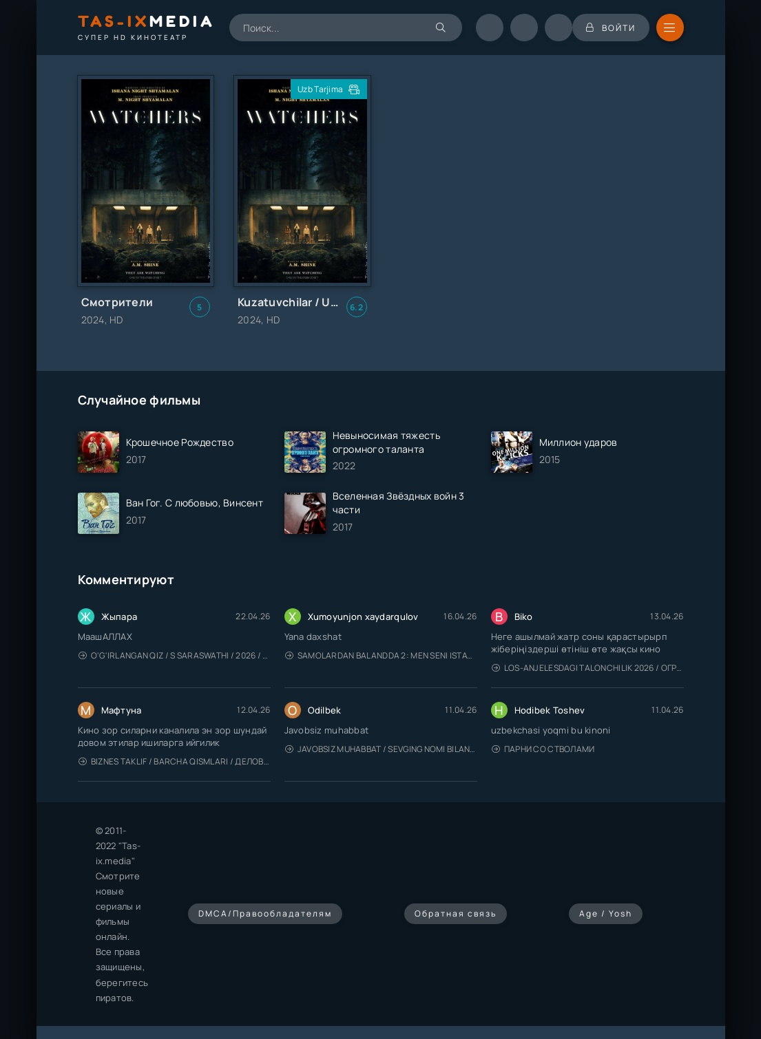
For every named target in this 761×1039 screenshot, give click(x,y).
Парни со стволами (543, 749)
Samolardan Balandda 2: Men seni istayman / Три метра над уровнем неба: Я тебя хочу (381, 655)
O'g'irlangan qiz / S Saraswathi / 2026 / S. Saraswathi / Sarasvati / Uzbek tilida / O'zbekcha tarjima (175, 655)
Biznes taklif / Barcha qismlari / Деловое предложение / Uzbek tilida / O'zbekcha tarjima (175, 761)
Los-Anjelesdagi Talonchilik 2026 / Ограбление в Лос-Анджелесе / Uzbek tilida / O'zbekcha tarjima (588, 668)
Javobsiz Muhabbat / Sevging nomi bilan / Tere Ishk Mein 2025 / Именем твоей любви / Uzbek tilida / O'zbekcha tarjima (381, 749)
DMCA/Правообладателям (265, 913)
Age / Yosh (605, 913)
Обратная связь (456, 913)
